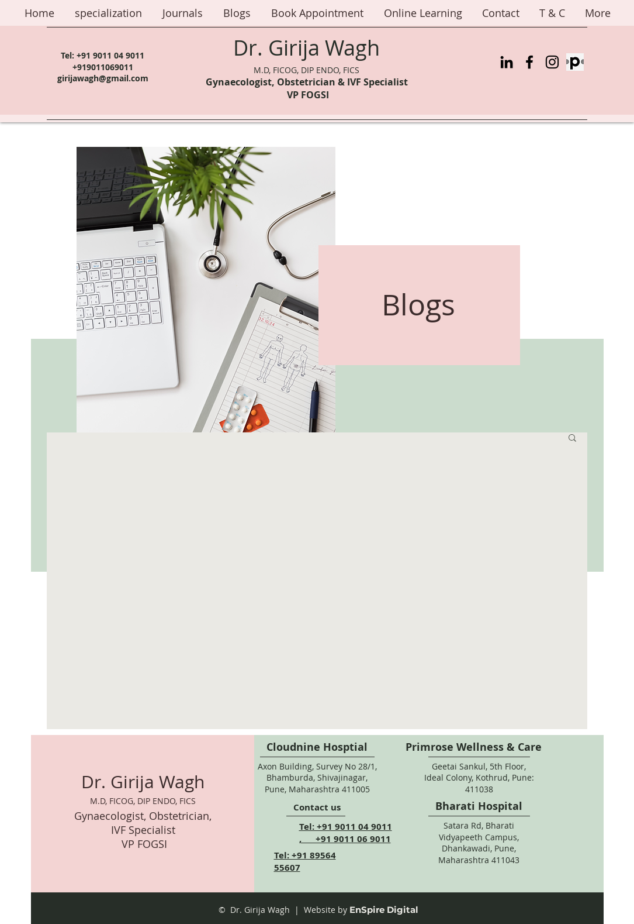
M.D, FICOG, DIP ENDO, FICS (306, 69)
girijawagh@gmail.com (102, 78)
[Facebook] (529, 62)
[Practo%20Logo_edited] (575, 62)
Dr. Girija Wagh (306, 47)
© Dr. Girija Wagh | (259, 909)
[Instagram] (552, 62)
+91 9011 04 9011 (110, 55)
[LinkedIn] (506, 62)
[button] (572, 438)
